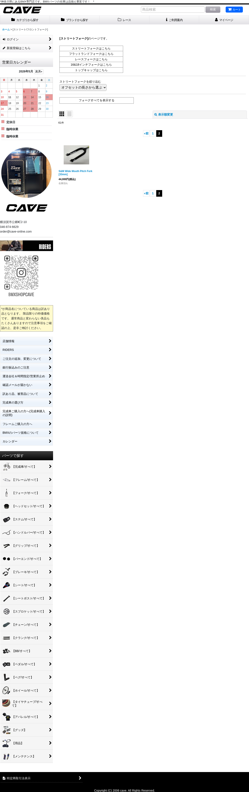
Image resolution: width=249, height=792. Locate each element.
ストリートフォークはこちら (91, 48)
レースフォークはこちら (91, 59)
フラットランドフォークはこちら (91, 53)
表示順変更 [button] (163, 114)
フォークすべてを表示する (96, 100)
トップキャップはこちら (91, 70)
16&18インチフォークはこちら (91, 64)
